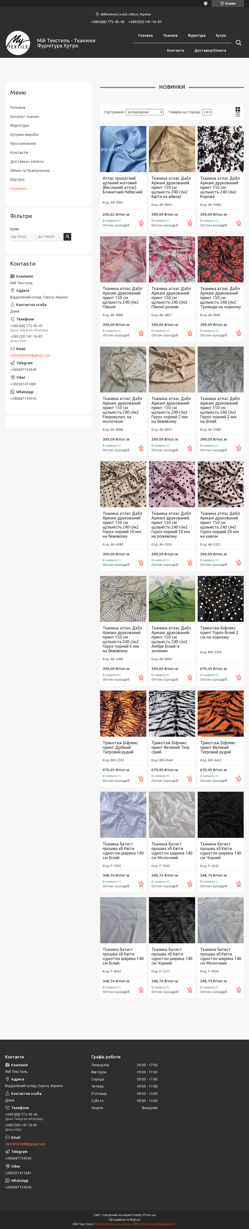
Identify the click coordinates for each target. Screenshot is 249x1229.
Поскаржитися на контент (114, 1224)
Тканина (170, 35)
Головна (145, 35)
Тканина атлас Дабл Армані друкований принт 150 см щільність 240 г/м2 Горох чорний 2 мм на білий (220, 410)
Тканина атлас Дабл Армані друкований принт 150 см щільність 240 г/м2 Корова (220, 187)
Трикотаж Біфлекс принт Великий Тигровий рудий (218, 747)
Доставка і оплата (26, 161)
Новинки (18, 188)
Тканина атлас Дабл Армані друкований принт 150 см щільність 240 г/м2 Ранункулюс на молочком (122, 410)
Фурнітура (197, 35)
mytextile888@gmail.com (30, 355)
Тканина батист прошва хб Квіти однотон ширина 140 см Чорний (220, 851)
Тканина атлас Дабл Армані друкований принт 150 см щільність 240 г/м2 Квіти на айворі (171, 187)
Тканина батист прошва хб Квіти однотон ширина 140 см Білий (123, 851)
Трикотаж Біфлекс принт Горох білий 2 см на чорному (219, 632)
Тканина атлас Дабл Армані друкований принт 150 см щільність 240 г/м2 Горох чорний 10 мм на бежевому (122, 524)
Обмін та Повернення (30, 170)
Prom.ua (149, 1215)
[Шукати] (237, 42)
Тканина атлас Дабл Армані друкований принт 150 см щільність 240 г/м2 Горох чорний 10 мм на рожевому (171, 524)
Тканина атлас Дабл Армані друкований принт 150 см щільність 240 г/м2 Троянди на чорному (220, 297)
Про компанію (23, 143)
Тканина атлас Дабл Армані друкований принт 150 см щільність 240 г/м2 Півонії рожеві (171, 297)
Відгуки (17, 179)
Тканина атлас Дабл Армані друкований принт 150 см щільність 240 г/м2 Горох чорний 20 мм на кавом (220, 524)
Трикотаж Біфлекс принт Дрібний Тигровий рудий (120, 747)
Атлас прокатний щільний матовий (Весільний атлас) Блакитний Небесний (123, 185)
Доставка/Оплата (210, 50)
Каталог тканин (24, 116)
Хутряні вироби (24, 134)
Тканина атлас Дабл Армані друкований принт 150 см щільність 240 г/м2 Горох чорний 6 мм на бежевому (122, 639)
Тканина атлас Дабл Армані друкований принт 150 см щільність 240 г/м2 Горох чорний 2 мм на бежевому (171, 410)
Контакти (175, 50)
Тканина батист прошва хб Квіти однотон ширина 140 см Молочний (171, 851)
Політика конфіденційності (156, 1224)
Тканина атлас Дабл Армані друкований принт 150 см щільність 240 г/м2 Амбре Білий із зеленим (171, 639)
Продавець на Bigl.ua (124, 1219)
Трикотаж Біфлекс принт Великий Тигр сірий (170, 747)
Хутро (221, 35)
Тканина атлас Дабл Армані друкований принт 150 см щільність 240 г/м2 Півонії (122, 297)
